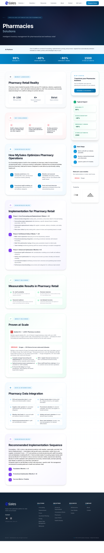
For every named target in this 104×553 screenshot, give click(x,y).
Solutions (21, 3)
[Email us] (6, 530)
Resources (43, 3)
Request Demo (92, 3)
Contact (70, 3)
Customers (53, 3)
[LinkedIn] (11, 530)
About (62, 3)
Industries (32, 3)
